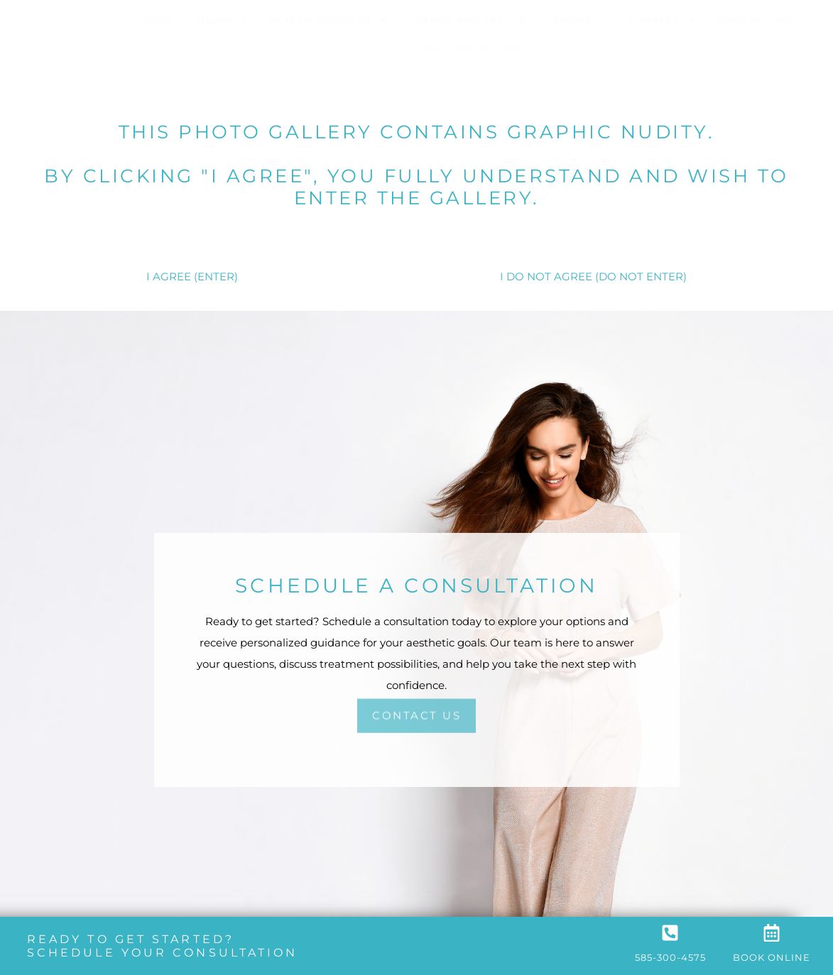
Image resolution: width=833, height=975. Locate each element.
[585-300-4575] (670, 933)
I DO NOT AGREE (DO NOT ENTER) (593, 276)
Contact (662, 21)
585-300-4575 (670, 957)
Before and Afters (467, 20)
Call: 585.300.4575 (471, 48)
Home (158, 20)
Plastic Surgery (329, 21)
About (221, 21)
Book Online (755, 20)
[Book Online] (771, 933)
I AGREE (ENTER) (192, 276)
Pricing (576, 21)
